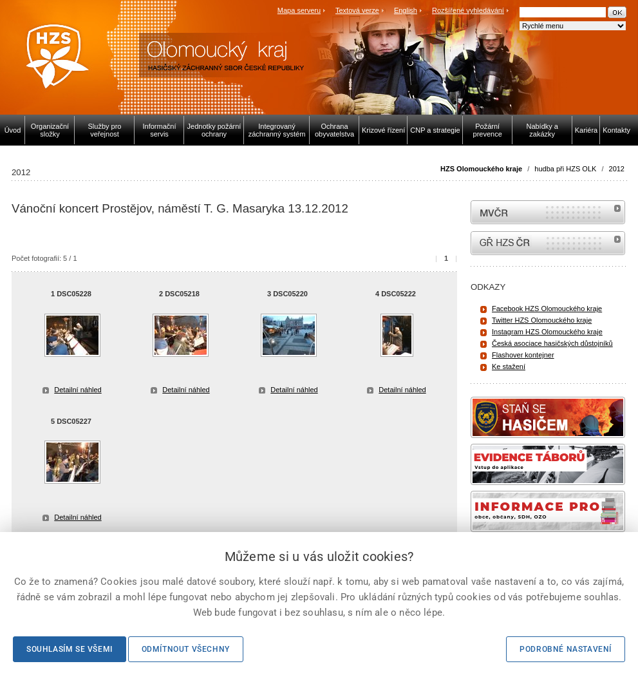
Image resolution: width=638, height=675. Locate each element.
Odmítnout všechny (186, 649)
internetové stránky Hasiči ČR (548, 243)
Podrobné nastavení (566, 649)
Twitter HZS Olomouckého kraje (542, 320)
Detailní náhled (77, 390)
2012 (616, 169)
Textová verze (357, 10)
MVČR (548, 212)
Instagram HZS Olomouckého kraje (547, 332)
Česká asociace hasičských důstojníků (552, 343)
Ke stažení (508, 366)
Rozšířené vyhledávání (468, 10)
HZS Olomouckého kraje (481, 169)
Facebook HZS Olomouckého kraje (547, 308)
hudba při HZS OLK (565, 169)
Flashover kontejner (523, 355)
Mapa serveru (299, 10)
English (405, 10)
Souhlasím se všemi (69, 649)
